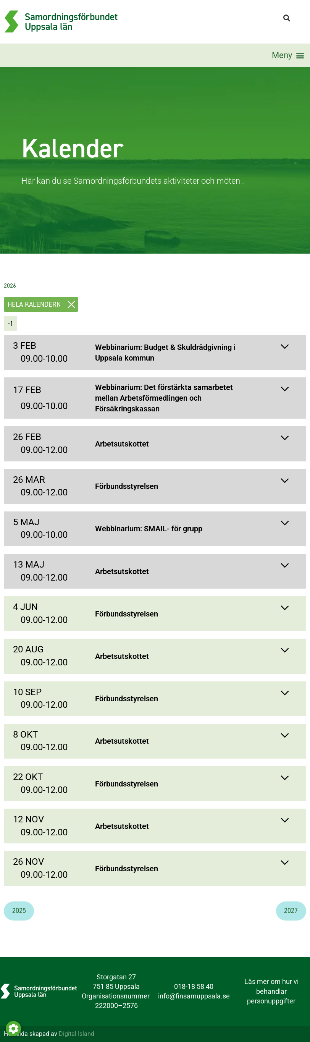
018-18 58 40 (193, 986)
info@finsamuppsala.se (194, 996)
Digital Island (76, 1033)
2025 (19, 910)
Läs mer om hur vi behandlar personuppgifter (271, 991)
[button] (286, 18)
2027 (291, 910)
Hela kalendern (43, 304)
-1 (10, 323)
